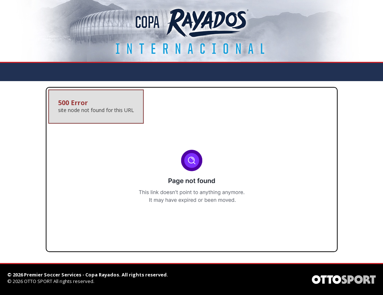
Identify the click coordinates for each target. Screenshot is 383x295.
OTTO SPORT (38, 281)
